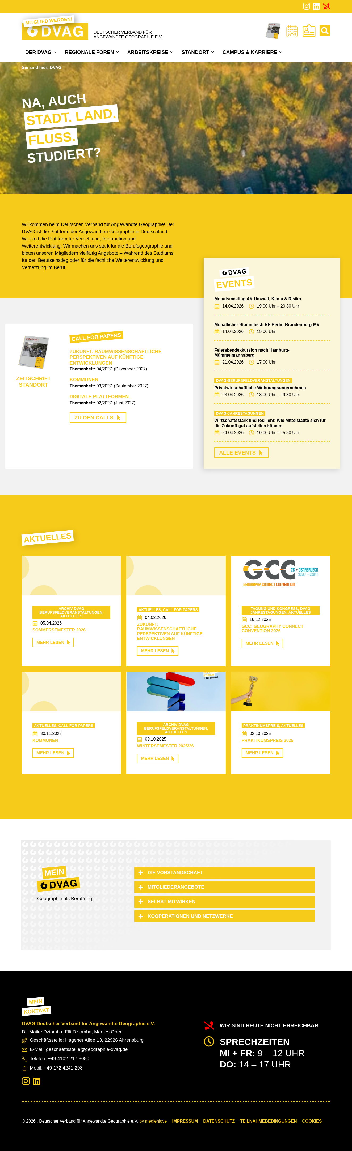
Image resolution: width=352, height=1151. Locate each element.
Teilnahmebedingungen (268, 1121)
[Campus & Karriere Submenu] (281, 52)
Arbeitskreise (147, 52)
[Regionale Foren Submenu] (118, 52)
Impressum (185, 1121)
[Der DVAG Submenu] (56, 52)
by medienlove (153, 1121)
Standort (195, 52)
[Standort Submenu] (213, 52)
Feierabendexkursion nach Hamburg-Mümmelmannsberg (252, 352)
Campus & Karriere (250, 52)
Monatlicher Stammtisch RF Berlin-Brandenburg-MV (267, 324)
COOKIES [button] (312, 1121)
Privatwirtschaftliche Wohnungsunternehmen (260, 388)
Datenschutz (219, 1121)
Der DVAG (38, 52)
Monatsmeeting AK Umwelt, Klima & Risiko (257, 299)
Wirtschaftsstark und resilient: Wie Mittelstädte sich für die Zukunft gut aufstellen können (269, 423)
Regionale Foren (89, 52)
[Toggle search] (325, 30)
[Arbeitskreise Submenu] (172, 52)
